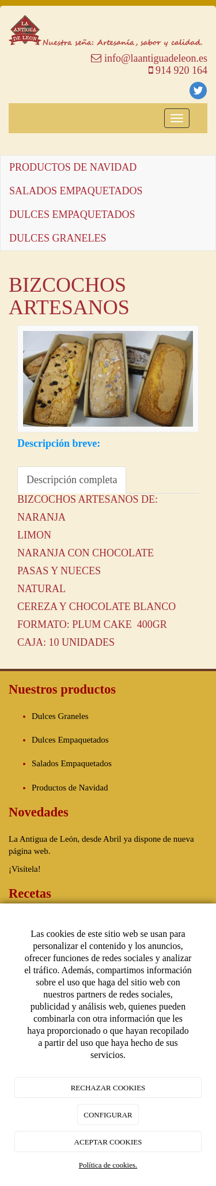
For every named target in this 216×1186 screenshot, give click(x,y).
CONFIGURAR (108, 1114)
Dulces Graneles (60, 716)
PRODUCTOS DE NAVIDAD (73, 167)
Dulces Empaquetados (70, 739)
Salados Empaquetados (72, 763)
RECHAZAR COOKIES (108, 1087)
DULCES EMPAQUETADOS (72, 214)
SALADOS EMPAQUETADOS (75, 191)
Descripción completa (71, 479)
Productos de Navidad (70, 787)
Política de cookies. (108, 1165)
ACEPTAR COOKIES (108, 1142)
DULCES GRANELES (58, 238)
